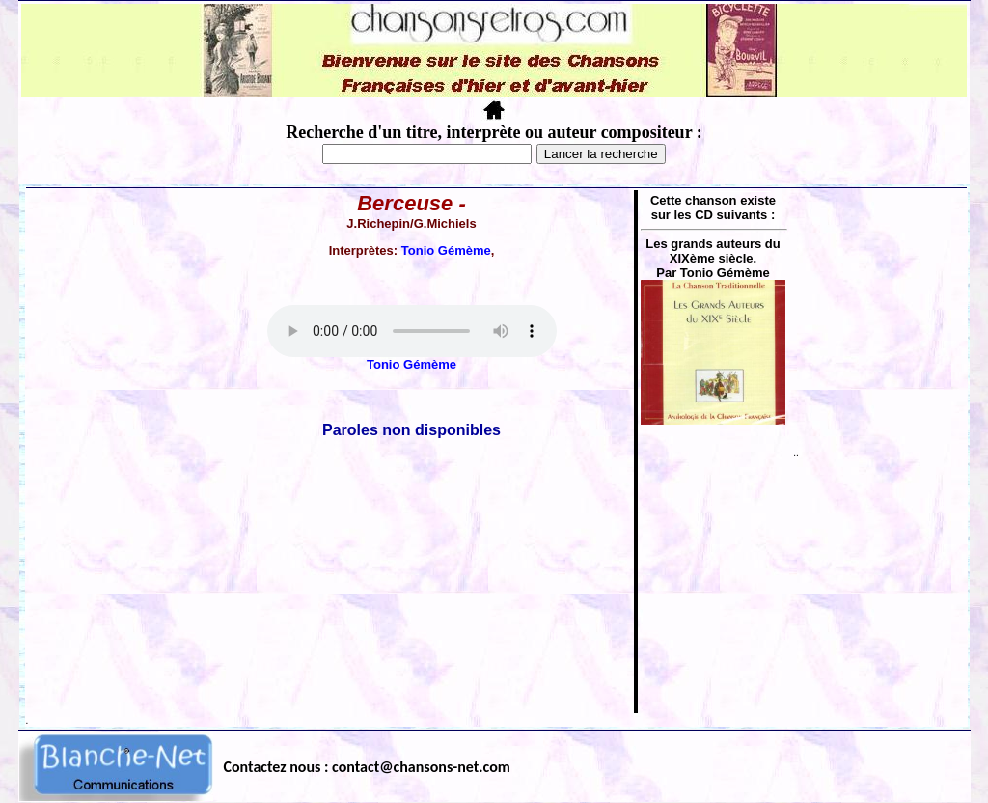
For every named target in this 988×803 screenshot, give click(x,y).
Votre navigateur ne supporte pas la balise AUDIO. (412, 331)
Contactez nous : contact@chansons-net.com (367, 767)
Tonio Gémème (446, 250)
